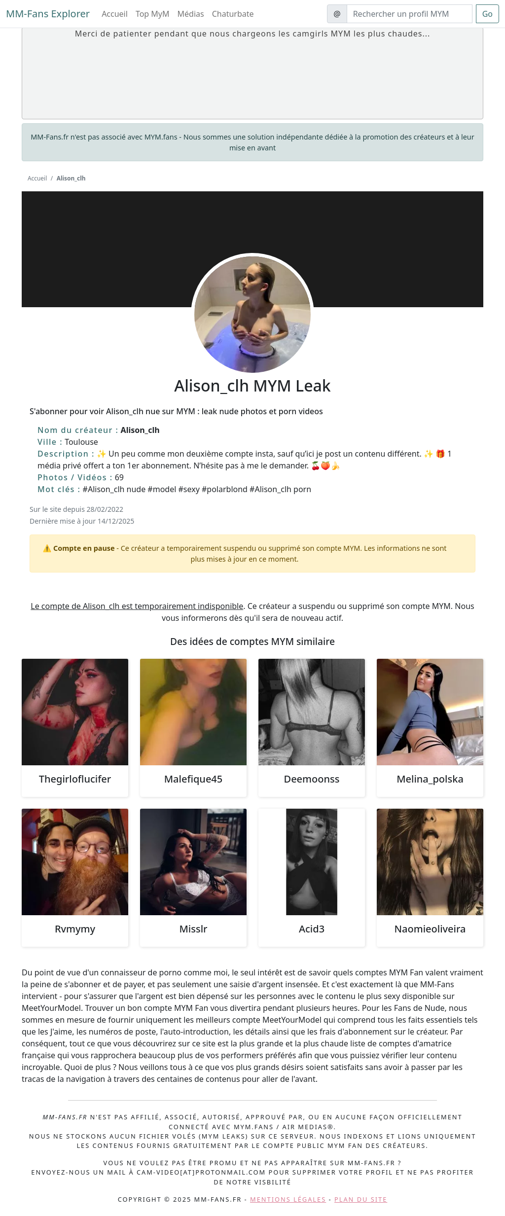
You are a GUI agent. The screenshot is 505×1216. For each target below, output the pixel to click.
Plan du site (360, 1199)
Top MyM (153, 13)
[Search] (409, 13)
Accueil (115, 13)
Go (487, 13)
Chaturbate (233, 13)
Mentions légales (288, 1199)
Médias (191, 13)
